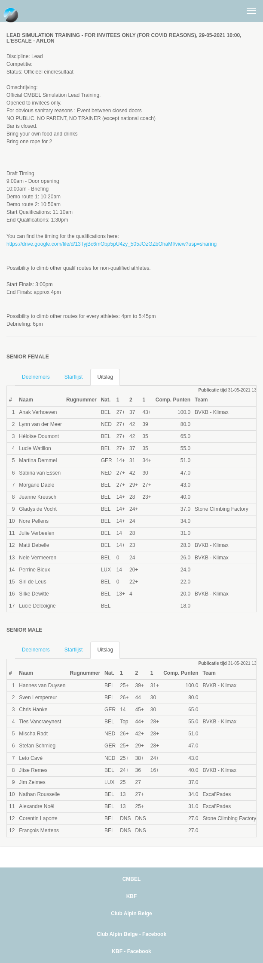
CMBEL (131, 879)
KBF (131, 896)
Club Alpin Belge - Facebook (131, 934)
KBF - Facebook (131, 951)
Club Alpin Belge (131, 914)
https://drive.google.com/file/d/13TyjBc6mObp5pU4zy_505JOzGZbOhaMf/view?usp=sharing (111, 244)
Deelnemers (36, 377)
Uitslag (105, 377)
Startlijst (73, 377)
